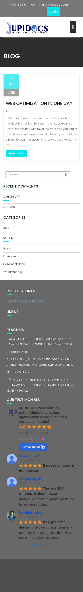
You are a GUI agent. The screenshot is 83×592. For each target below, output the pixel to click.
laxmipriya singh (31, 512)
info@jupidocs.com (54, 4)
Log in (7, 248)
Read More (16, 153)
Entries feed (10, 256)
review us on (33, 447)
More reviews (41, 545)
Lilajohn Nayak (30, 479)
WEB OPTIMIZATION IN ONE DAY (39, 103)
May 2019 (9, 207)
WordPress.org (12, 272)
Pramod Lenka (29, 456)
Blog (6, 228)
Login (53, 11)
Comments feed (14, 264)
